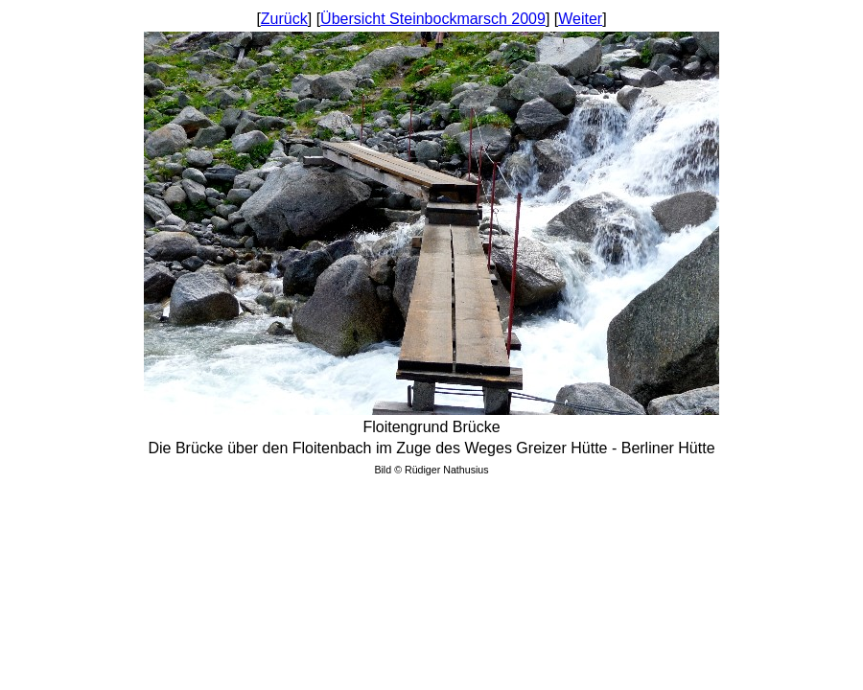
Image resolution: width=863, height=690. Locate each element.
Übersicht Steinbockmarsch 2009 (433, 19)
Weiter (580, 19)
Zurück (284, 19)
